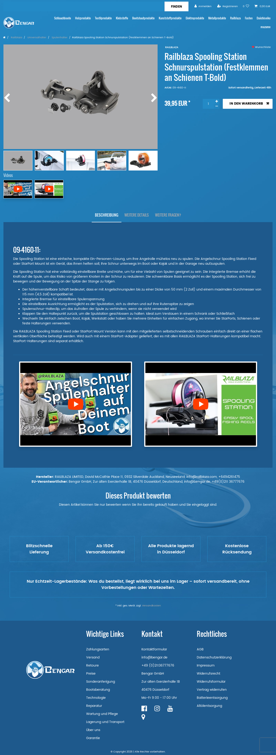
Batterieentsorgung (212, 697)
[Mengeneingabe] (208, 104)
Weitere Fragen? (168, 215)
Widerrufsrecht (208, 673)
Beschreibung (106, 215)
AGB (200, 649)
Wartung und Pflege (102, 714)
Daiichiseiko (263, 18)
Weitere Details (136, 215)
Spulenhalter (59, 37)
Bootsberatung (98, 689)
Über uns (93, 730)
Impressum (205, 665)
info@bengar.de (154, 657)
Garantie (93, 738)
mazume (265, 27)
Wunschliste (261, 47)
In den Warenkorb (249, 103)
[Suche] (176, 6)
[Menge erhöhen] (216, 101)
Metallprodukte (217, 18)
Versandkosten (151, 606)
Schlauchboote (62, 18)
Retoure (92, 665)
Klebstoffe (122, 18)
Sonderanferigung (100, 681)
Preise (91, 673)
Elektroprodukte (195, 18)
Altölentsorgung (209, 705)
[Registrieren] (227, 6)
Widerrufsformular (211, 681)
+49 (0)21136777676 (157, 665)
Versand (93, 657)
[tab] (106, 215)
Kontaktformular (154, 649)
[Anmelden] (203, 6)
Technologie (96, 697)
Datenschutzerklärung (214, 657)
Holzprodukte (83, 18)
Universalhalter (36, 37)
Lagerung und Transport (105, 722)
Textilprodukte (103, 18)
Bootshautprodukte (143, 18)
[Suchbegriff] (83, 6)
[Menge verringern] (216, 106)
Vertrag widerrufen (212, 689)
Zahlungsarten (97, 649)
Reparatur (94, 705)
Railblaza (235, 18)
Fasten (249, 18)
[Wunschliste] (246, 6)
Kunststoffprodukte (170, 18)
